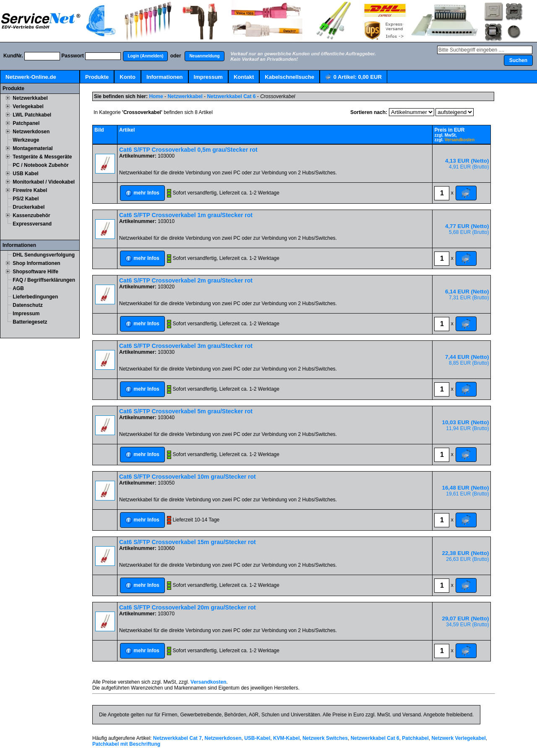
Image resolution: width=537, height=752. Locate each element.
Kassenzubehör (31, 215)
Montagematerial (32, 148)
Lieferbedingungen (35, 297)
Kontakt (244, 77)
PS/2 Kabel (26, 199)
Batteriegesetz (30, 322)
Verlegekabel (28, 106)
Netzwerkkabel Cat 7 (177, 738)
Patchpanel (26, 123)
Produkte (97, 77)
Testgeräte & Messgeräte (42, 157)
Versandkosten (459, 139)
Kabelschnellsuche (289, 77)
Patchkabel (415, 738)
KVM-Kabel (286, 738)
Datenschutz (27, 305)
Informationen (164, 77)
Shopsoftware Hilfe (35, 272)
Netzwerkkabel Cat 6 (231, 96)
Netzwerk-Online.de (30, 77)
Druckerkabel (28, 207)
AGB (18, 288)
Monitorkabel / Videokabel (44, 182)
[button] (145, 56)
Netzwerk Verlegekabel (458, 738)
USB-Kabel (257, 738)
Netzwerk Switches (325, 738)
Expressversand (32, 224)
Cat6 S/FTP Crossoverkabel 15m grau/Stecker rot (187, 542)
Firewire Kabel (30, 190)
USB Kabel (25, 173)
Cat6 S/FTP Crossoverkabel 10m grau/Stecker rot (187, 476)
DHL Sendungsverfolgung (44, 255)
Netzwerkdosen (31, 132)
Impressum (208, 77)
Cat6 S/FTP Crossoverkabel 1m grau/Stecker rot (186, 215)
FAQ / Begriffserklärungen (44, 280)
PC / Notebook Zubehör (40, 165)
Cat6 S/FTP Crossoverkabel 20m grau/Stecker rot (187, 607)
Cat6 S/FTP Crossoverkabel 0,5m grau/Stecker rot (188, 149)
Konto (128, 77)
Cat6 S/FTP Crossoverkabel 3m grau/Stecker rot (186, 345)
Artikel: (353, 77)
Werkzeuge (26, 140)
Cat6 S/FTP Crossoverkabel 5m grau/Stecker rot (186, 411)
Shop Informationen (36, 263)
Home (156, 96)
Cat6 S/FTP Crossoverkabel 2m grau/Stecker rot (186, 280)
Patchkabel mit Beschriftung (126, 744)
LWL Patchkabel (32, 115)
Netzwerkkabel (30, 98)
